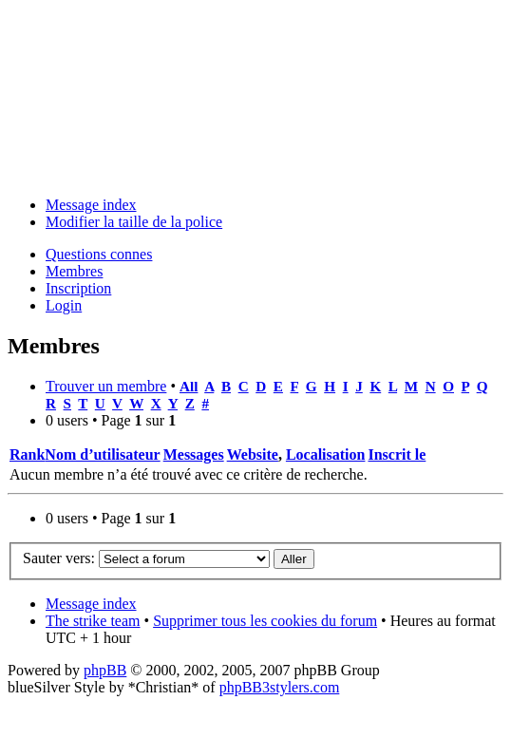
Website (252, 454)
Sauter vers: (59, 558)
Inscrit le (397, 454)
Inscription (78, 288)
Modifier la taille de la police (134, 222)
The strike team (93, 621)
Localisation (326, 454)
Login (64, 305)
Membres (74, 271)
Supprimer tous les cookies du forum (265, 621)
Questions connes (99, 254)
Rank (27, 454)
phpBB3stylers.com (279, 687)
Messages (193, 454)
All (189, 386)
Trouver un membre (106, 386)
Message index (91, 205)
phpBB (105, 670)
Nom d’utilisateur (102, 454)
